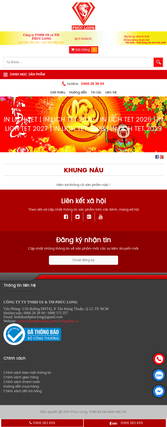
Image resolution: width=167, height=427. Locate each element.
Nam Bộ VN (117, 412)
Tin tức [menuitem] (96, 92)
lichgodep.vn (68, 321)
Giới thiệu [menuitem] (57, 92)
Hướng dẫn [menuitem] (78, 92)
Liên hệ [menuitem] (111, 92)
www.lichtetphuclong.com (36, 321)
